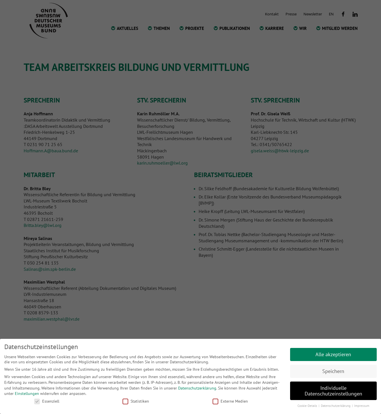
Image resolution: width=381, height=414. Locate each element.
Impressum (361, 406)
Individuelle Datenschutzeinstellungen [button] (333, 391)
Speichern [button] (333, 371)
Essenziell (46, 401)
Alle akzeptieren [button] (333, 354)
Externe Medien (230, 401)
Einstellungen (27, 393)
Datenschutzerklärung (197, 388)
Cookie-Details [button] (308, 406)
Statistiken (136, 401)
